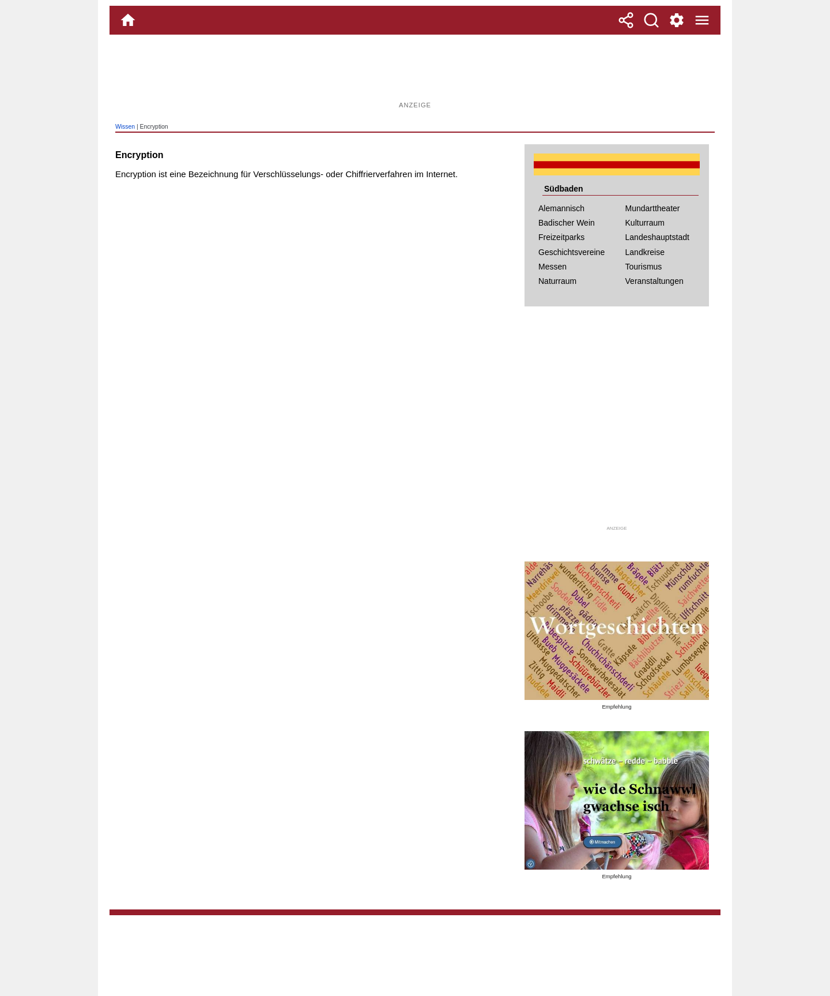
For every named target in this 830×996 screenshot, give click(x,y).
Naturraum (557, 281)
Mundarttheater (652, 208)
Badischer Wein (566, 222)
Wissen (125, 126)
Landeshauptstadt (657, 237)
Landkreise (645, 252)
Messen (552, 266)
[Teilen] (626, 20)
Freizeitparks (561, 237)
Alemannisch (561, 208)
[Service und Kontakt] (676, 20)
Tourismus (643, 266)
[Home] (128, 20)
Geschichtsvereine (571, 252)
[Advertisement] (415, 72)
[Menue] (702, 20)
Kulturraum (645, 222)
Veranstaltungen (654, 281)
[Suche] (651, 20)
